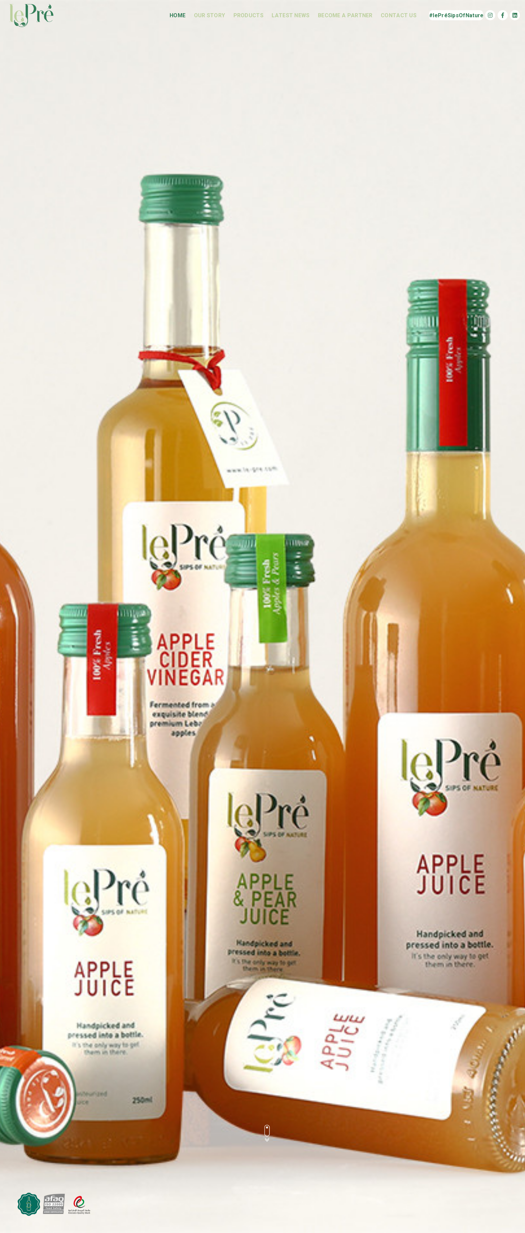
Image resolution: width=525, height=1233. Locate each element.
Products (248, 15)
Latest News (290, 15)
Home (177, 15)
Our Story (209, 15)
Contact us (399, 15)
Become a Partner (345, 15)
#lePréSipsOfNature (456, 15)
